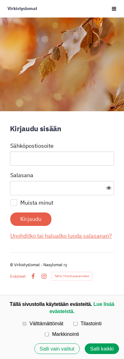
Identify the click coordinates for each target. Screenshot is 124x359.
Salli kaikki (102, 349)
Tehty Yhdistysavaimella (72, 276)
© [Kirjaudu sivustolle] (12, 264)
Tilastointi (88, 323)
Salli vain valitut (57, 349)
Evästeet (18, 276)
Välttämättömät (43, 323)
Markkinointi (62, 334)
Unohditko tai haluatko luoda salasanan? (61, 235)
